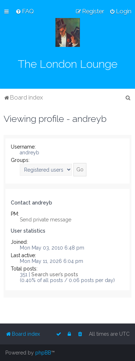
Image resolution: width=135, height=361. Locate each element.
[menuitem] (24, 11)
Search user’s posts (54, 274)
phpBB (43, 353)
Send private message (45, 220)
